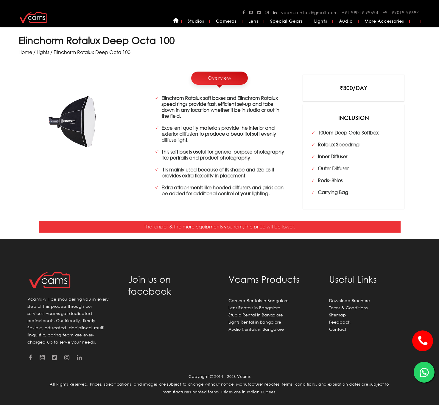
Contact (337, 329)
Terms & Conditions (348, 307)
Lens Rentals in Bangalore (254, 307)
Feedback (339, 322)
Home (176, 21)
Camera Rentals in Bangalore (258, 300)
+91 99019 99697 (401, 12)
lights (43, 52)
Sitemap (337, 315)
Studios (196, 21)
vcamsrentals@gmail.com (309, 12)
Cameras (226, 21)
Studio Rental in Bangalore (255, 315)
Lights (320, 21)
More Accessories (384, 21)
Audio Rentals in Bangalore (256, 329)
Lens (253, 21)
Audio (346, 21)
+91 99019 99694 (360, 12)
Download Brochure (349, 300)
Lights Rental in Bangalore (254, 322)
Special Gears (286, 21)
